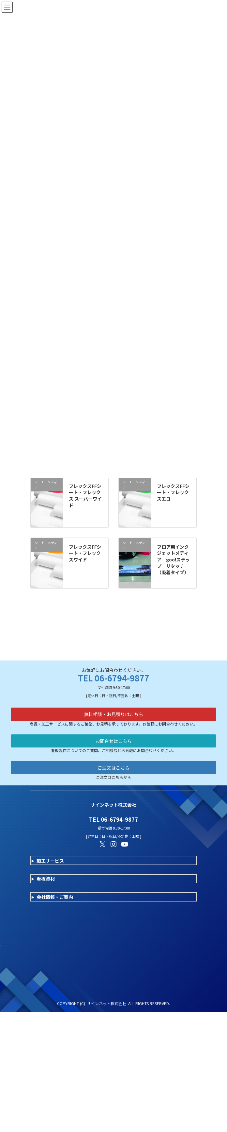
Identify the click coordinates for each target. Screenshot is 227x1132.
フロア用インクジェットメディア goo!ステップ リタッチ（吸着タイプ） (173, 559)
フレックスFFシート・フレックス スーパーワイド (85, 495)
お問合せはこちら (113, 718)
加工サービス (50, 838)
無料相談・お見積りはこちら (113, 692)
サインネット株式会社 (106, 981)
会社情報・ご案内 (55, 874)
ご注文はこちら (113, 745)
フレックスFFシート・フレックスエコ (173, 492)
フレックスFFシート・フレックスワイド (85, 553)
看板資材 (46, 856)
